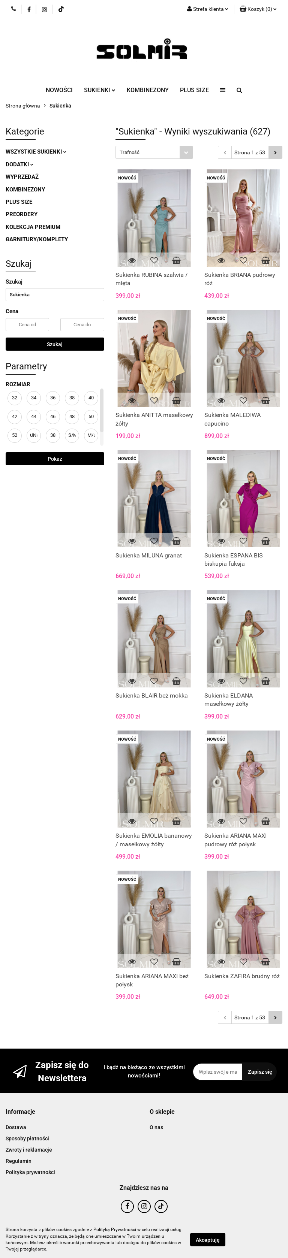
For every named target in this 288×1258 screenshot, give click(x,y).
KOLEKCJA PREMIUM (33, 227)
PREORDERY (22, 214)
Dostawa (16, 1127)
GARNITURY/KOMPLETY (37, 239)
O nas (156, 1127)
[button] (258, 9)
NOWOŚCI (59, 90)
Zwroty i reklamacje (29, 1150)
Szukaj (55, 344)
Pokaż (55, 459)
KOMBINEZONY (148, 90)
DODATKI (19, 164)
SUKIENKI (100, 90)
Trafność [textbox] (130, 152)
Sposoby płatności (27, 1138)
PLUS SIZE (194, 90)
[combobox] (154, 152)
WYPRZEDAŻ (22, 176)
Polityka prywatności (30, 1172)
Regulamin (19, 1161)
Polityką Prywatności (114, 1229)
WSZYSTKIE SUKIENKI (36, 151)
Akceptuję (208, 1240)
